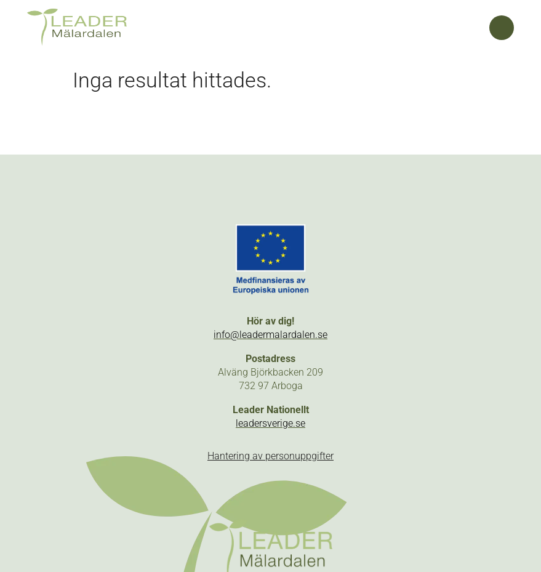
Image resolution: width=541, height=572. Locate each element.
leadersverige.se (270, 423)
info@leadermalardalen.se (270, 334)
